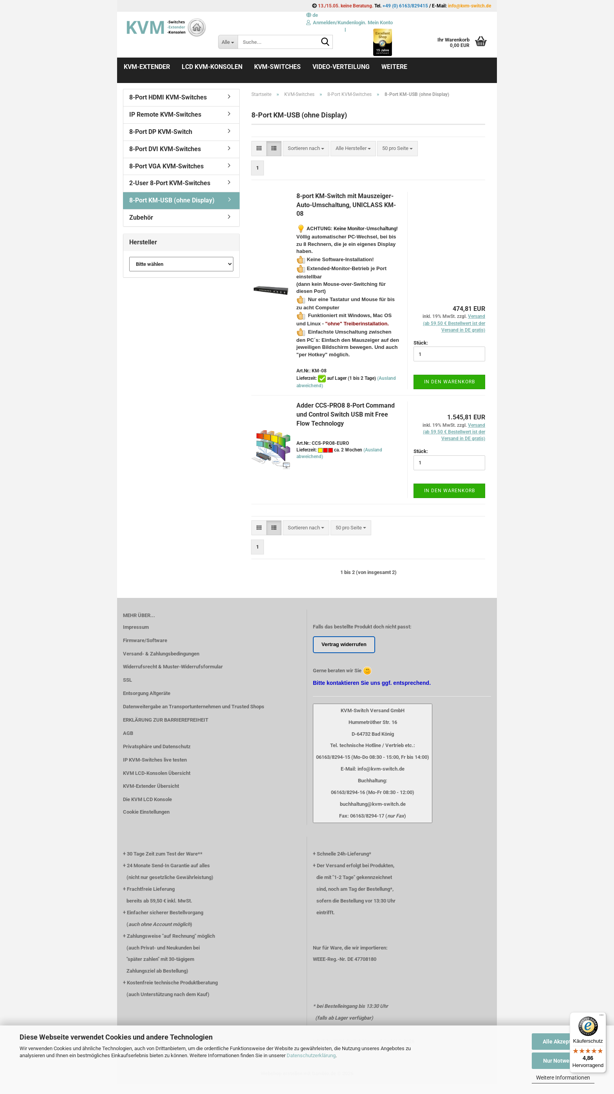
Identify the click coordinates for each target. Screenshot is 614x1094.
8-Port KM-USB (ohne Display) (172, 200)
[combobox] (306, 148)
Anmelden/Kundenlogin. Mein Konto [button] (349, 22)
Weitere (394, 66)
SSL (127, 680)
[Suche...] (228, 42)
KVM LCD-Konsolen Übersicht (156, 773)
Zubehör (141, 217)
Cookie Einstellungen (146, 812)
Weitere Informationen (563, 1077)
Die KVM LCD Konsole (147, 799)
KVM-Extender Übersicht (151, 786)
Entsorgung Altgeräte (146, 693)
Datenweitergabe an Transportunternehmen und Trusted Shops (193, 706)
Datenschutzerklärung (311, 1055)
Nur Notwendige (563, 1061)
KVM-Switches (277, 66)
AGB (128, 733)
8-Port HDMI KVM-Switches (168, 97)
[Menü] (601, 1017)
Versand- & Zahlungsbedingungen (161, 654)
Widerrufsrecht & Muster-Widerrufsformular (173, 667)
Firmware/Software (145, 640)
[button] (312, 15)
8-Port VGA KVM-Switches (166, 166)
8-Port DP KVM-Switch (160, 131)
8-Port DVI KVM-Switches (165, 149)
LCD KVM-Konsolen (212, 66)
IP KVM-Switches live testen (155, 760)
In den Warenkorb (449, 382)
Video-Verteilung (341, 66)
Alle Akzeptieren (563, 1041)
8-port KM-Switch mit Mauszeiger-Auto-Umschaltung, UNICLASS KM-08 (346, 205)
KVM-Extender (147, 66)
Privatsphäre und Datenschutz (157, 746)
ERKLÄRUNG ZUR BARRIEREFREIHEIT (165, 720)
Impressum (136, 627)
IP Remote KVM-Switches (165, 114)
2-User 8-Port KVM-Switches (169, 183)
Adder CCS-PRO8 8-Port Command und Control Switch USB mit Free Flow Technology (345, 414)
